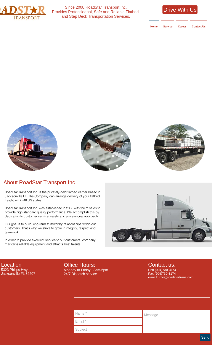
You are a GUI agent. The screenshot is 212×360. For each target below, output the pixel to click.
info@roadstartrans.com (176, 277)
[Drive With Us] (180, 9)
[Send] (205, 337)
